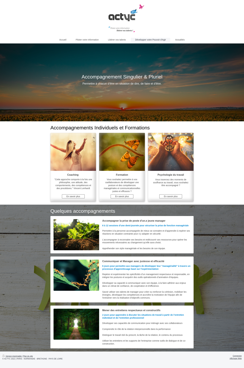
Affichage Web (236, 358)
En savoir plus (73, 196)
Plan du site (28, 356)
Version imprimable (12, 356)
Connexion (237, 356)
